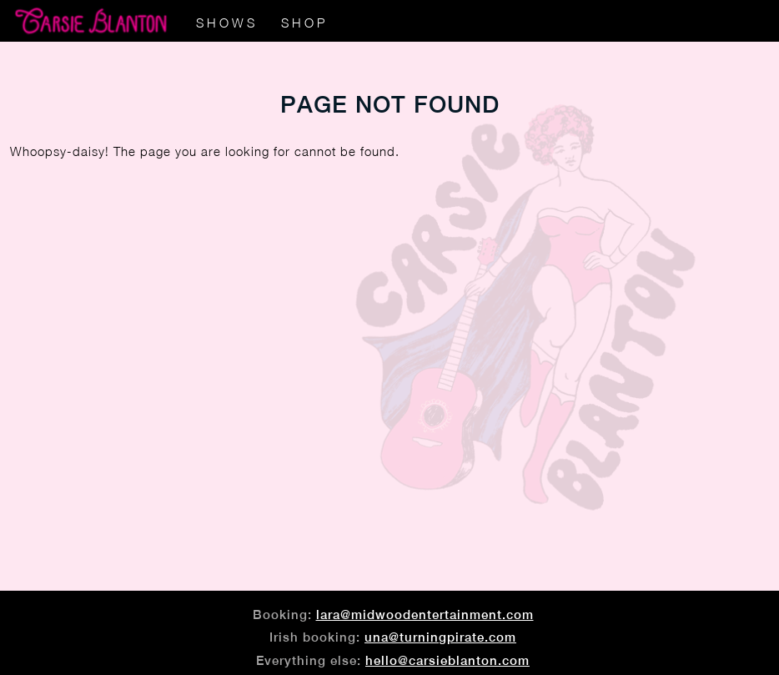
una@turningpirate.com (440, 637)
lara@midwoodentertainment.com (425, 614)
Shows (227, 22)
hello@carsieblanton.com (447, 660)
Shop (304, 22)
